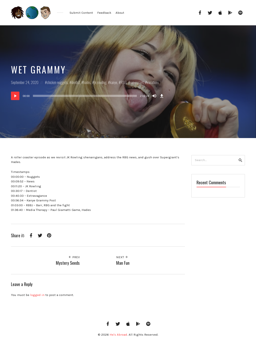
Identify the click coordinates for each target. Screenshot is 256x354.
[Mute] (154, 96)
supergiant (137, 82)
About (120, 13)
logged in (37, 295)
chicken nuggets (57, 82)
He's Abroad (118, 334)
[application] (88, 96)
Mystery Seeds (68, 262)
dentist (75, 82)
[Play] (15, 96)
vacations (153, 82)
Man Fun (122, 262)
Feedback (104, 13)
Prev (74, 257)
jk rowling (100, 82)
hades (87, 82)
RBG (124, 82)
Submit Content (81, 13)
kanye (113, 82)
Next (122, 257)
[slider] (85, 96)
